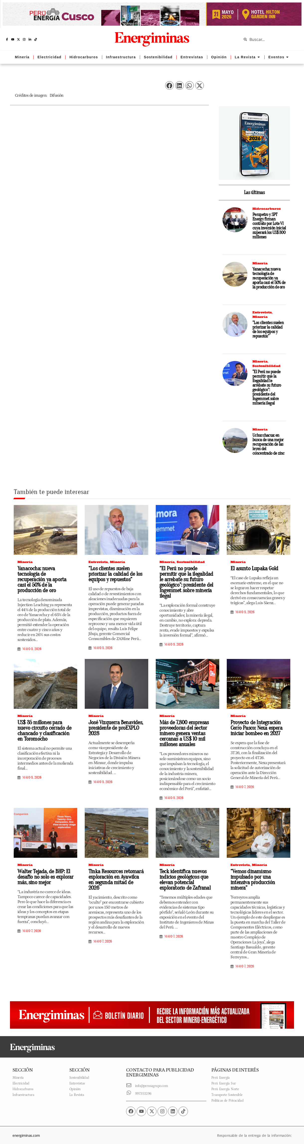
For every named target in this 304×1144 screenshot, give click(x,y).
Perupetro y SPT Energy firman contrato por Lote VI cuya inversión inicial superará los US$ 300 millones (269, 226)
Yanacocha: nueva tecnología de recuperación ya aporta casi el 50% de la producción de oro (268, 278)
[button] (169, 85)
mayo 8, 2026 (31, 642)
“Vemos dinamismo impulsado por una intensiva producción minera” (251, 876)
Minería (260, 263)
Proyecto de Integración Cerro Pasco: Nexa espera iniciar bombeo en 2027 (254, 725)
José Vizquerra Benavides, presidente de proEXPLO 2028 (114, 725)
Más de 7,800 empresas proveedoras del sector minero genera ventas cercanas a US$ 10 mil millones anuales (182, 731)
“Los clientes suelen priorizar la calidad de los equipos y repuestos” (268, 329)
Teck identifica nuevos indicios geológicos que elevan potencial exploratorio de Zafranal (183, 876)
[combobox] (269, 39)
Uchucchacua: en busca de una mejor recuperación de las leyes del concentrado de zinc (268, 444)
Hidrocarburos (266, 209)
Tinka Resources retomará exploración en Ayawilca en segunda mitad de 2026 (114, 873)
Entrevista (262, 312)
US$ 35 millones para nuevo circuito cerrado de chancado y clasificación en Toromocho (44, 728)
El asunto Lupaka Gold (252, 568)
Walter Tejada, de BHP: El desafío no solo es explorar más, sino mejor (43, 873)
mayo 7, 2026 (244, 784)
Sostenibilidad (266, 366)
